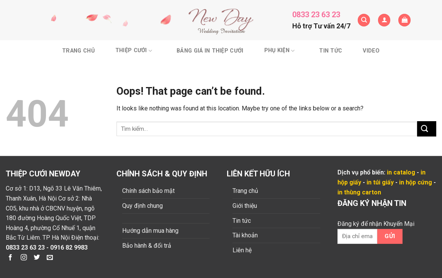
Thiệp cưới (133, 50)
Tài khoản (245, 235)
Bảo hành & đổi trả (146, 245)
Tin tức (330, 51)
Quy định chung (142, 205)
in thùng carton (359, 192)
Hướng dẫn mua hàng (150, 230)
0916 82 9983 (69, 247)
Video (371, 51)
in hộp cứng (415, 182)
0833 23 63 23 (316, 14)
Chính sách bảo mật (148, 190)
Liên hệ (242, 250)
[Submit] (426, 128)
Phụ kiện (279, 50)
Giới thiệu (244, 205)
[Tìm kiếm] (364, 20)
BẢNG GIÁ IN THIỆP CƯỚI (210, 51)
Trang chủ (78, 51)
